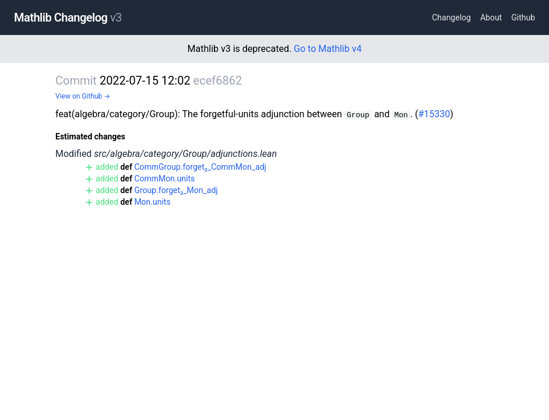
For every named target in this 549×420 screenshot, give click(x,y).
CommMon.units (164, 178)
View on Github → (82, 96)
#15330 (434, 114)
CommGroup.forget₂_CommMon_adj (200, 167)
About (491, 17)
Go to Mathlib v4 (327, 48)
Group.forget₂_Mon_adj (175, 190)
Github (523, 17)
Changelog (451, 17)
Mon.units (152, 201)
